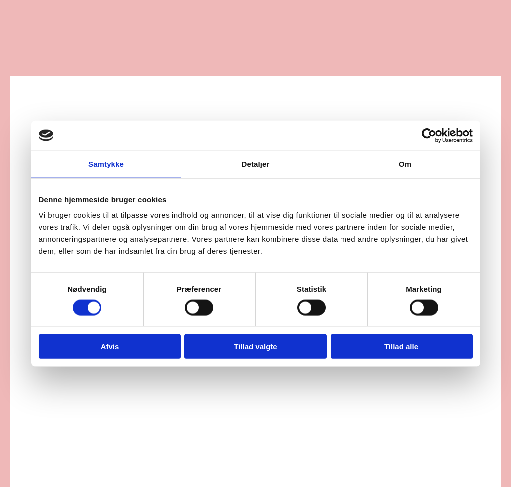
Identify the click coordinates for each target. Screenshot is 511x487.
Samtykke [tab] (106, 164)
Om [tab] (405, 164)
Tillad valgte (255, 346)
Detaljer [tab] (256, 164)
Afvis (110, 346)
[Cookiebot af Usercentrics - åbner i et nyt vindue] (429, 135)
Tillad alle (401, 346)
